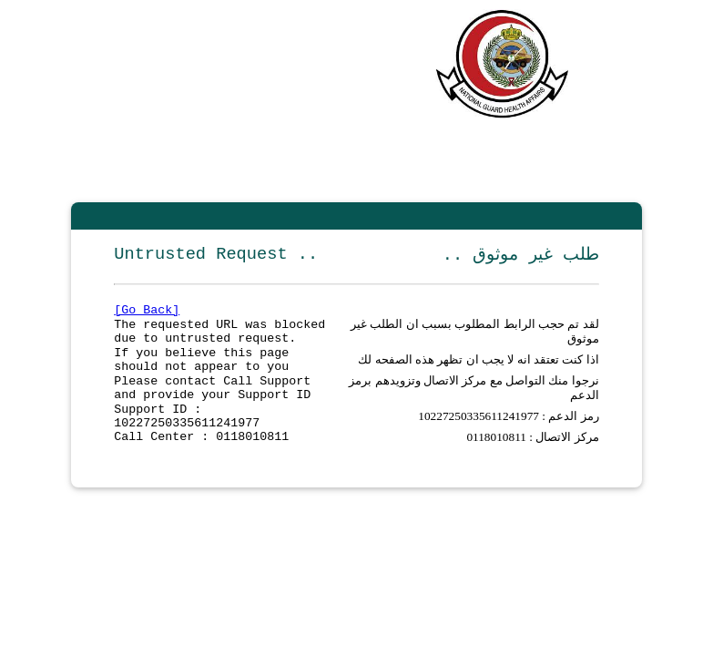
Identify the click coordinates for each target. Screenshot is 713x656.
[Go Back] (146, 313)
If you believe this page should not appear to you (201, 370)
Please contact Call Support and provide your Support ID (212, 403)
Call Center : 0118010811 (201, 461)
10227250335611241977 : (483, 436)
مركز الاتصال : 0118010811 (532, 460)
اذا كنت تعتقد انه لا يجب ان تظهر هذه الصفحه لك (478, 370)
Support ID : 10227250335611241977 (187, 436)
